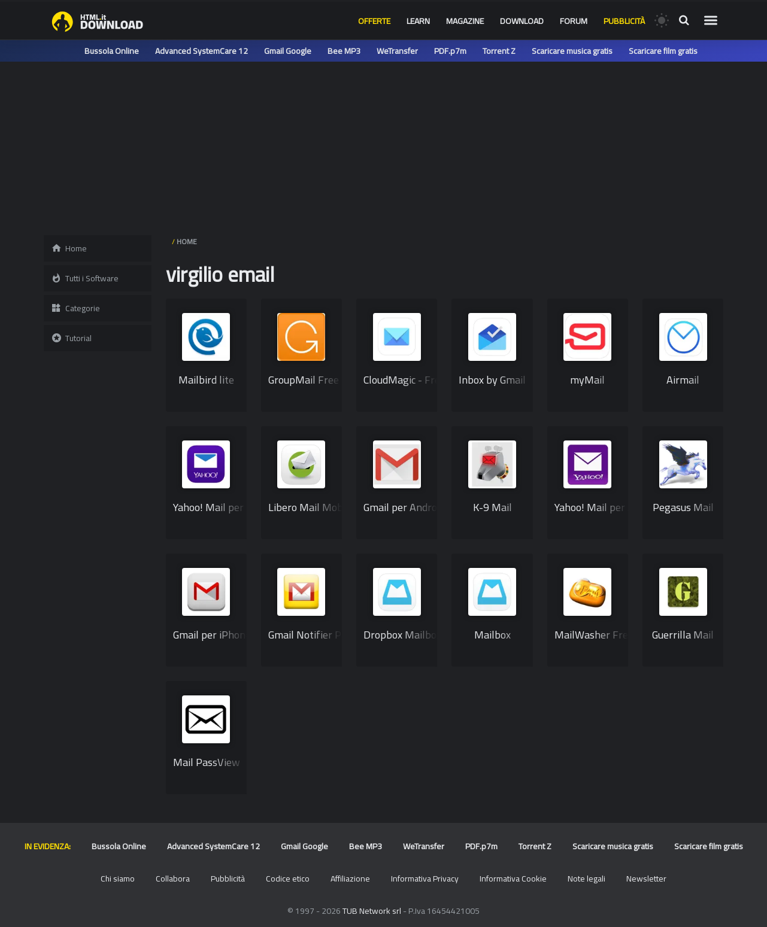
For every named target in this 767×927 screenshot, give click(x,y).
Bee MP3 (344, 51)
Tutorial (71, 338)
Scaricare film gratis (663, 51)
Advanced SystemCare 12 (201, 51)
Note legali (586, 878)
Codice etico (288, 878)
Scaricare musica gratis (572, 51)
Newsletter (646, 878)
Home (69, 248)
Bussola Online (111, 51)
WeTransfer (397, 51)
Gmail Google (287, 51)
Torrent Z (499, 51)
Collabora (173, 878)
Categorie (75, 308)
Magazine (465, 21)
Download (522, 21)
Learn (418, 21)
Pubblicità (624, 21)
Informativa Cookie (513, 878)
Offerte (374, 21)
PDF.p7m (450, 51)
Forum (573, 21)
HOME (187, 241)
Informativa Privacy (425, 878)
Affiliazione (350, 878)
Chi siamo (118, 878)
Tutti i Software (85, 278)
